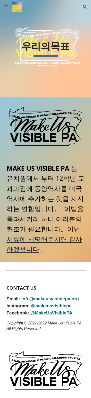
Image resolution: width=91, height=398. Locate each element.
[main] (46, 48)
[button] (6, 6)
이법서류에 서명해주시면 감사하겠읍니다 (44, 239)
